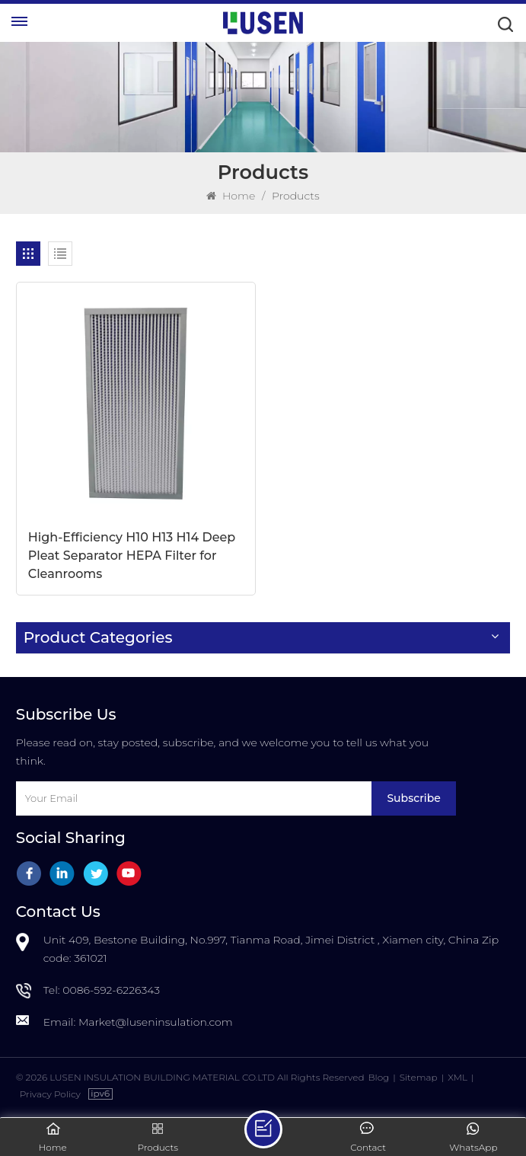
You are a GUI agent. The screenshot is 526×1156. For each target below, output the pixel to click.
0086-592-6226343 (111, 990)
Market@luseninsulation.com (155, 1022)
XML (457, 1077)
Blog (378, 1077)
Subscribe (413, 798)
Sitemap (419, 1077)
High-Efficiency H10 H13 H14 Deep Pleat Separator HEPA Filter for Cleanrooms (131, 555)
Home (230, 196)
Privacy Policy (50, 1094)
